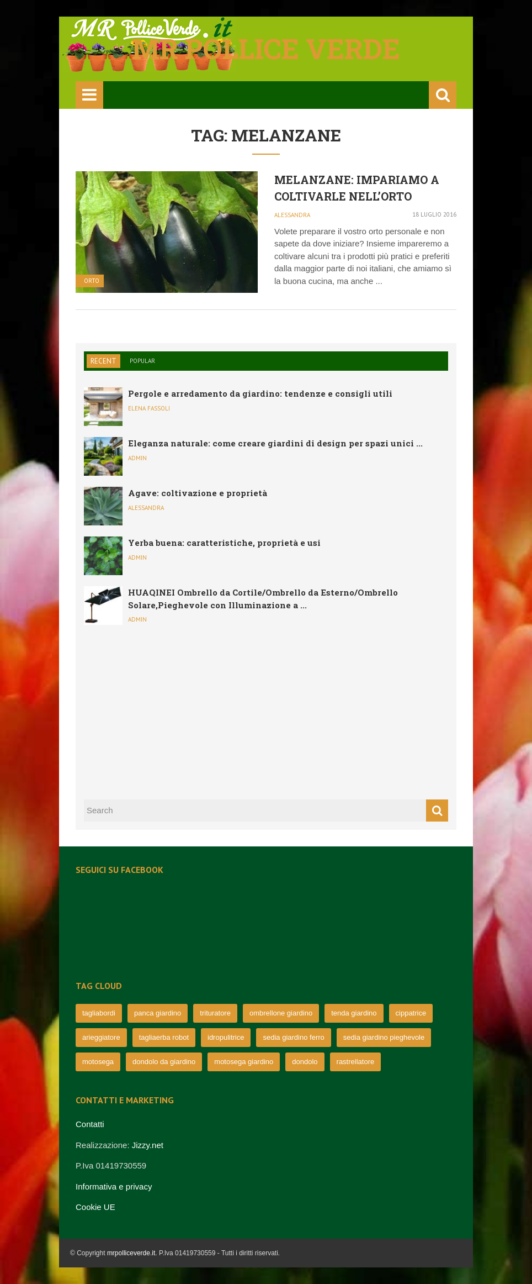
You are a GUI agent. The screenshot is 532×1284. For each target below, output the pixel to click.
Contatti (90, 1124)
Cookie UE (95, 1207)
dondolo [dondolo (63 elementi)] (304, 1061)
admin (137, 458)
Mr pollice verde (266, 48)
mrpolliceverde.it (131, 1253)
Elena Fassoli (149, 408)
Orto (91, 281)
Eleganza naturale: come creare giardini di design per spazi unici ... (275, 443)
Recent (103, 361)
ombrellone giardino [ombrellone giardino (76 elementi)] (280, 1013)
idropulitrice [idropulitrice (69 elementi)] (226, 1037)
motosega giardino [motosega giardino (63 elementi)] (243, 1061)
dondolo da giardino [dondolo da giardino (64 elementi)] (163, 1061)
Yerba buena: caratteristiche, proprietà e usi (224, 542)
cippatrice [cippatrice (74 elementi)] (411, 1013)
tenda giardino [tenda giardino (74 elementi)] (353, 1013)
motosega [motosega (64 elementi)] (98, 1061)
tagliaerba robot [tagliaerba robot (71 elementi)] (164, 1037)
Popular (142, 361)
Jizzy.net (147, 1145)
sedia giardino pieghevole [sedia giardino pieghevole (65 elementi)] (383, 1037)
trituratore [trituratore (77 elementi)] (215, 1013)
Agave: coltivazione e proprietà (197, 492)
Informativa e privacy (114, 1186)
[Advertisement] (166, 710)
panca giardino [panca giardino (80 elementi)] (157, 1013)
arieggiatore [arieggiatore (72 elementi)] (101, 1037)
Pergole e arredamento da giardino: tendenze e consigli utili (260, 393)
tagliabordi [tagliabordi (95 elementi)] (98, 1013)
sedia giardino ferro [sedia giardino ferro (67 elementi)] (293, 1037)
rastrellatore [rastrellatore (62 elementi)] (356, 1061)
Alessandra (292, 215)
